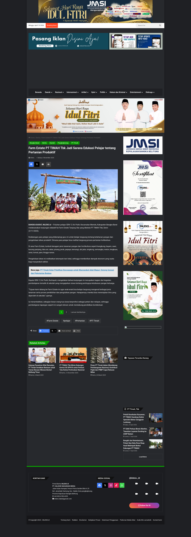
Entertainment (135, 102)
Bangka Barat (34, 152)
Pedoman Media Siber (127, 532)
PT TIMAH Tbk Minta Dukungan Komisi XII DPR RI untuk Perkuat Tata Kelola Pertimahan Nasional (71, 389)
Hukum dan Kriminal (117, 102)
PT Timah (75, 152)
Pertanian (80, 330)
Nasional (58, 102)
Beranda (38, 102)
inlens (32, 167)
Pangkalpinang (63, 152)
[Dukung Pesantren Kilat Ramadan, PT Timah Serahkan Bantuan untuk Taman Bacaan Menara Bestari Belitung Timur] (42, 371)
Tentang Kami (65, 532)
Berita (38, 147)
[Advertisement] (95, 79)
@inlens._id (134, 490)
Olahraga (149, 102)
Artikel (84, 102)
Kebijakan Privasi (94, 532)
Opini (93, 102)
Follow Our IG (144, 518)
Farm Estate (53, 330)
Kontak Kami (157, 532)
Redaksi (75, 532)
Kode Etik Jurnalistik (144, 532)
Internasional (72, 102)
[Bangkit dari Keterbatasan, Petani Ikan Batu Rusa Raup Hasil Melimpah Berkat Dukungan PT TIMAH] (155, 457)
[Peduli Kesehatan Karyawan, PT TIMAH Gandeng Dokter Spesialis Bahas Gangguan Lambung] (155, 427)
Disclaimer (83, 532)
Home (32, 147)
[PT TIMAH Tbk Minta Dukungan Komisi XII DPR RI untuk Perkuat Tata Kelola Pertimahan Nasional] (73, 371)
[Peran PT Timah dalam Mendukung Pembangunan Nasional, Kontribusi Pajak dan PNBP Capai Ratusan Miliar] (104, 371)
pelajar (67, 330)
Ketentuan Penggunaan (110, 532)
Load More (143, 469)
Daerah (47, 102)
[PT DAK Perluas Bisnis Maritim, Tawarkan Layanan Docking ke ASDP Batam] (155, 442)
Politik (102, 102)
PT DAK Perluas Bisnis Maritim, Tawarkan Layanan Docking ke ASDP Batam (135, 439)
